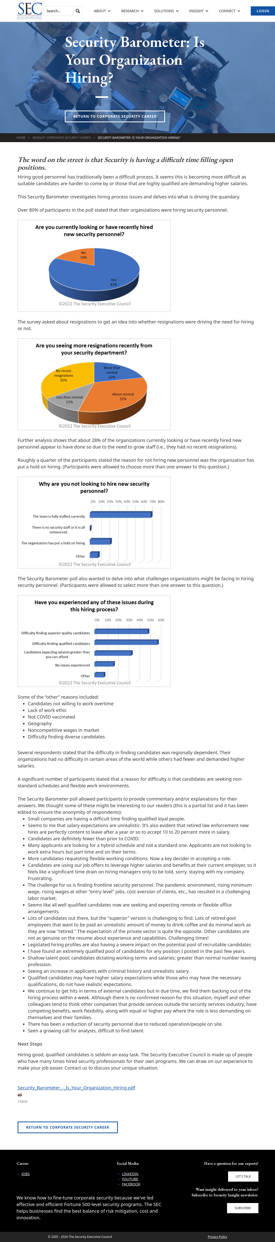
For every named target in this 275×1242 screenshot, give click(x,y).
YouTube (130, 1179)
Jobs (26, 1173)
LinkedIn (130, 1173)
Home (21, 138)
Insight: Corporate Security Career (62, 138)
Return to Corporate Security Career (115, 116)
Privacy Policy (217, 1237)
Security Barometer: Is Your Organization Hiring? (139, 138)
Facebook (131, 1184)
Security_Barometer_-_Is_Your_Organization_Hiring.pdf (76, 1088)
